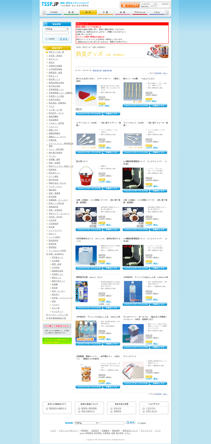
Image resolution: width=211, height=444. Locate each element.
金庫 (113, 433)
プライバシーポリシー (68, 431)
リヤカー (55, 305)
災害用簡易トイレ (56, 90)
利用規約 (84, 431)
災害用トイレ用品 (56, 96)
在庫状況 (117, 411)
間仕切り (55, 295)
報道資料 (116, 431)
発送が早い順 (107, 70)
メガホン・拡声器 (56, 123)
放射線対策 (53, 207)
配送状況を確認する (57, 408)
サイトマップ (146, 431)
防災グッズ (87, 47)
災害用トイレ (57, 274)
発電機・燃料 (54, 160)
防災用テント (54, 173)
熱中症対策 (53, 180)
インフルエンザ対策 (57, 251)
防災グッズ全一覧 (56, 52)
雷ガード (52, 234)
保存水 (52, 62)
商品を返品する (88, 411)
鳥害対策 (52, 244)
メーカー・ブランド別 (58, 315)
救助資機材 (53, 117)
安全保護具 (53, 120)
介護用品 (106, 433)
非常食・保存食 (55, 56)
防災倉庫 (52, 197)
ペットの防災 (54, 237)
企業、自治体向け (98, 47)
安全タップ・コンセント (59, 214)
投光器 (55, 288)
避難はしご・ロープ (57, 137)
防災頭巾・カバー (56, 113)
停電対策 (52, 140)
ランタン (52, 156)
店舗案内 (105, 431)
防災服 (52, 227)
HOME (78, 47)
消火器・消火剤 (55, 217)
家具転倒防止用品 (56, 83)
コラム (127, 433)
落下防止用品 (54, 86)
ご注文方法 (150, 408)
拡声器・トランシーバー (62, 298)
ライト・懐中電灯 (56, 149)
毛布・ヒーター (58, 291)
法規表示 (95, 431)
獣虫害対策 (53, 241)
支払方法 (117, 408)
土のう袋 (55, 308)
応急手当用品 (54, 100)
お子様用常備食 (55, 69)
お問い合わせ (151, 411)
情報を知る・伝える (57, 183)
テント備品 (53, 176)
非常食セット (57, 257)
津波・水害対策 (55, 210)
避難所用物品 (54, 133)
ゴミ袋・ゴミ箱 (55, 110)
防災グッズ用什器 (56, 203)
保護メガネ (53, 130)
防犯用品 (89, 433)
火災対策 (52, 220)
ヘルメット (53, 127)
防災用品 (98, 433)
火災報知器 (53, 224)
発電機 (55, 284)
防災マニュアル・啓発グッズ (61, 166)
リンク (158, 431)
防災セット (53, 76)
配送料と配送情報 (89, 408)
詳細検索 (52, 38)
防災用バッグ (54, 79)
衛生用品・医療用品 (57, 103)
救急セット (56, 278)
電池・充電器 (54, 163)
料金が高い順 (97, 70)
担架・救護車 (54, 193)
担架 (54, 301)
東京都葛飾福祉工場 (57, 318)
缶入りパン (53, 59)
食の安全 (120, 433)
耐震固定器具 (57, 271)
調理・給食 (56, 264)
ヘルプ (53, 431)
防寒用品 (52, 170)
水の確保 (55, 261)
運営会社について (130, 431)
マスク (52, 106)
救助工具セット (58, 281)
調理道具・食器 (55, 73)
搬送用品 (52, 190)
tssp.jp (82, 433)
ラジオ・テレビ (55, 187)
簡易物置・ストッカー (58, 200)
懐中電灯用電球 (55, 153)
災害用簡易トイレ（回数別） (61, 93)
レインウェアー (55, 230)
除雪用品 (52, 247)
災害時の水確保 (55, 66)
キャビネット (57, 311)
